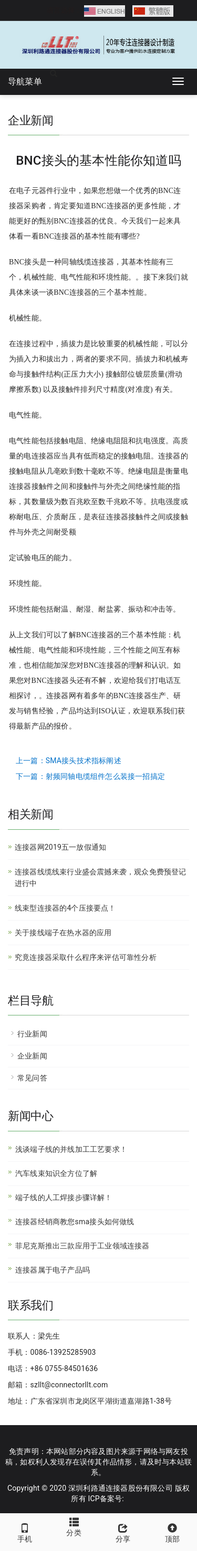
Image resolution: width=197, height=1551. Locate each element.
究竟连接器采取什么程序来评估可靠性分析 (86, 957)
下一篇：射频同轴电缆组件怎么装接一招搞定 (90, 776)
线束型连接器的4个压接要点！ (65, 908)
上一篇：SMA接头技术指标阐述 (68, 760)
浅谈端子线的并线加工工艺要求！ (71, 1149)
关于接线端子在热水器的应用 (63, 932)
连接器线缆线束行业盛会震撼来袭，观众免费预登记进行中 (100, 877)
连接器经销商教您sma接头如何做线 (74, 1221)
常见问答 (32, 1078)
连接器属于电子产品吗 (52, 1270)
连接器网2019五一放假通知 (60, 847)
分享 (123, 1531)
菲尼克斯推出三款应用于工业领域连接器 (82, 1246)
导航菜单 (25, 82)
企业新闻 (32, 1056)
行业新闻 (32, 1034)
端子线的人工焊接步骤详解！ (63, 1197)
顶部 (172, 1531)
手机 (24, 1531)
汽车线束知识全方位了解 (56, 1173)
